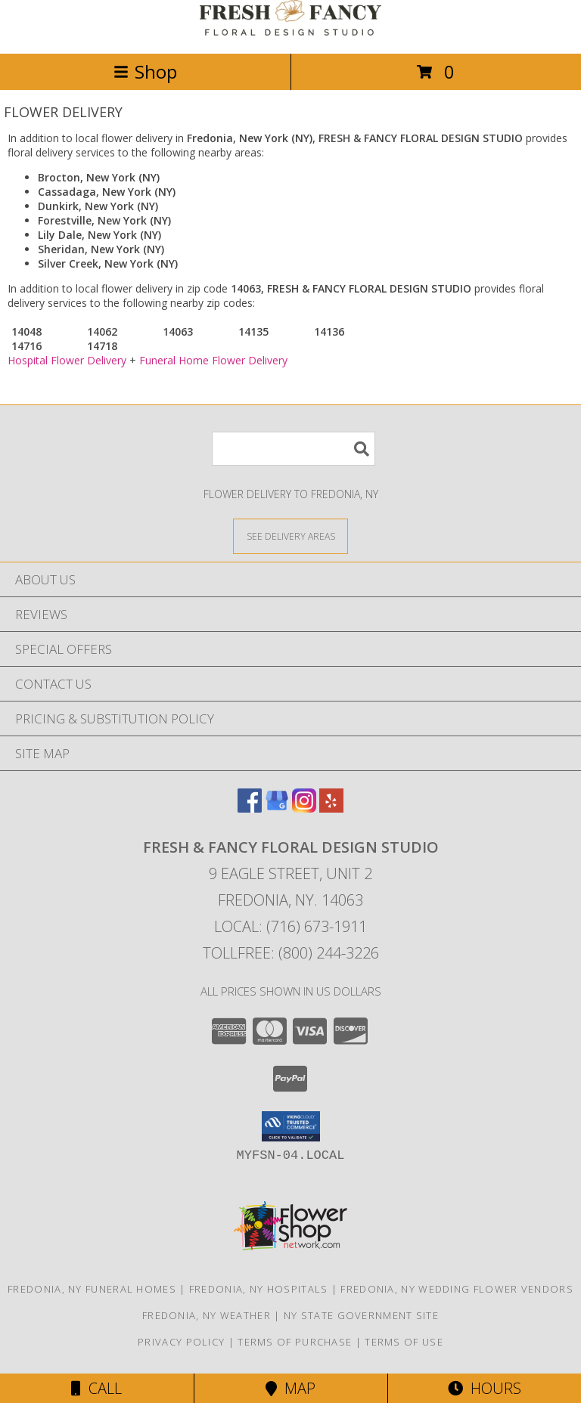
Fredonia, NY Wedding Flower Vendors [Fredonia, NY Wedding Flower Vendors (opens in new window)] (456, 1289)
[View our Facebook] (250, 807)
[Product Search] (293, 449)
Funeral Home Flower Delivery (213, 360)
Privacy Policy (181, 1342)
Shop (145, 71)
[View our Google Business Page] (277, 807)
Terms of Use (404, 1342)
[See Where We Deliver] (290, 535)
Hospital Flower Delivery (67, 360)
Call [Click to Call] (96, 1388)
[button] (291, 1126)
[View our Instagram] (304, 807)
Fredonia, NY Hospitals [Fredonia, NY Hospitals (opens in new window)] (258, 1289)
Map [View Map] (290, 1388)
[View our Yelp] (331, 807)
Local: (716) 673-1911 (290, 926)
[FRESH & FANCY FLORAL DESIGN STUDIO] (290, 31)
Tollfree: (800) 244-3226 (291, 953)
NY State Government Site (361, 1315)
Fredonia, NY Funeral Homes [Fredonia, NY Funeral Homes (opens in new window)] (92, 1289)
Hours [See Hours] (484, 1388)
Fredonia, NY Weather (206, 1315)
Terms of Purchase (295, 1342)
